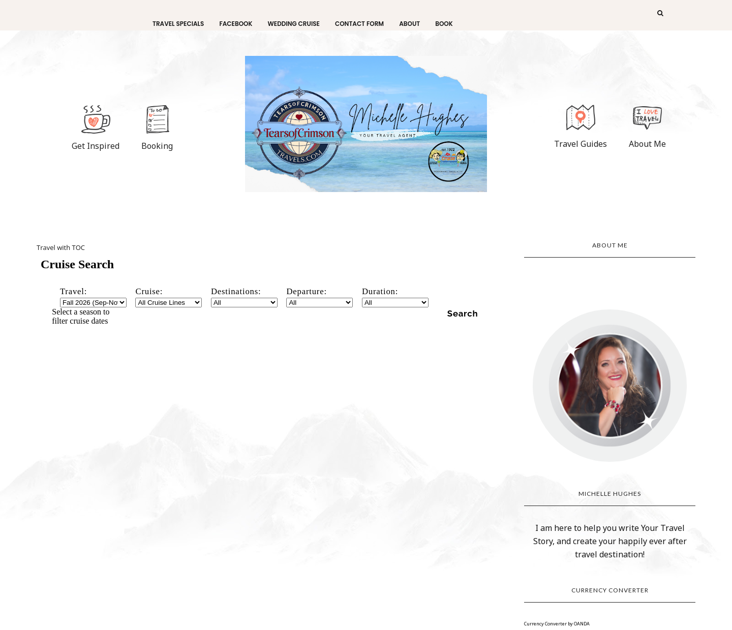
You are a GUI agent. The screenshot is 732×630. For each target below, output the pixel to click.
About (409, 23)
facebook (235, 23)
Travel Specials (178, 23)
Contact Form (359, 23)
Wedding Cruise (294, 23)
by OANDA (579, 623)
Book (444, 23)
